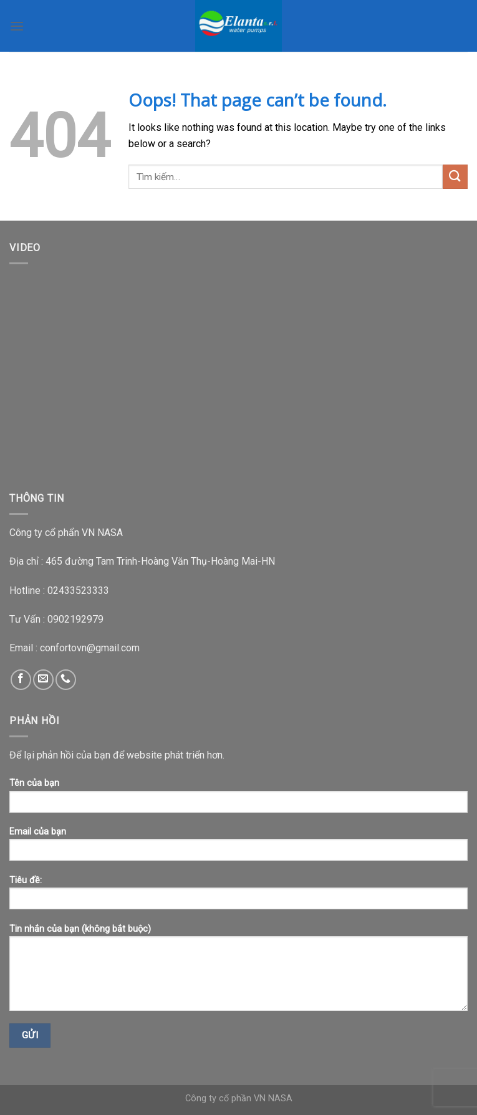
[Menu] (16, 26)
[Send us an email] (43, 679)
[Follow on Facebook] (21, 679)
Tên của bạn (238, 799)
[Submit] (455, 177)
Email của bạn (238, 847)
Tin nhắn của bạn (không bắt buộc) (238, 972)
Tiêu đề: (238, 896)
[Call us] (65, 679)
